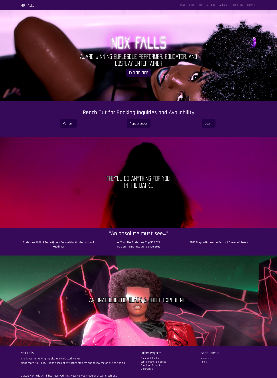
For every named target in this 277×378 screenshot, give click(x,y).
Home (183, 5)
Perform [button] (68, 123)
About (192, 5)
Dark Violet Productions (152, 365)
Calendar (223, 5)
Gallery (210, 5)
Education (237, 5)
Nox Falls (27, 5)
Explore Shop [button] (138, 73)
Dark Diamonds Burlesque (153, 361)
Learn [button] (209, 123)
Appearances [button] (139, 123)
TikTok (204, 361)
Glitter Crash (147, 368)
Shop (200, 5)
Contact (250, 5)
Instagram (206, 358)
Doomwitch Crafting (150, 358)
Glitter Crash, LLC (107, 376)
